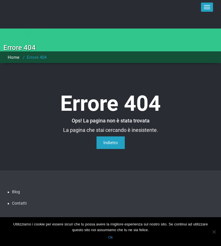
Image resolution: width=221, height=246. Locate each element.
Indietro (110, 142)
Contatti (19, 203)
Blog (16, 191)
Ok (110, 237)
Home (13, 57)
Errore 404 (37, 57)
